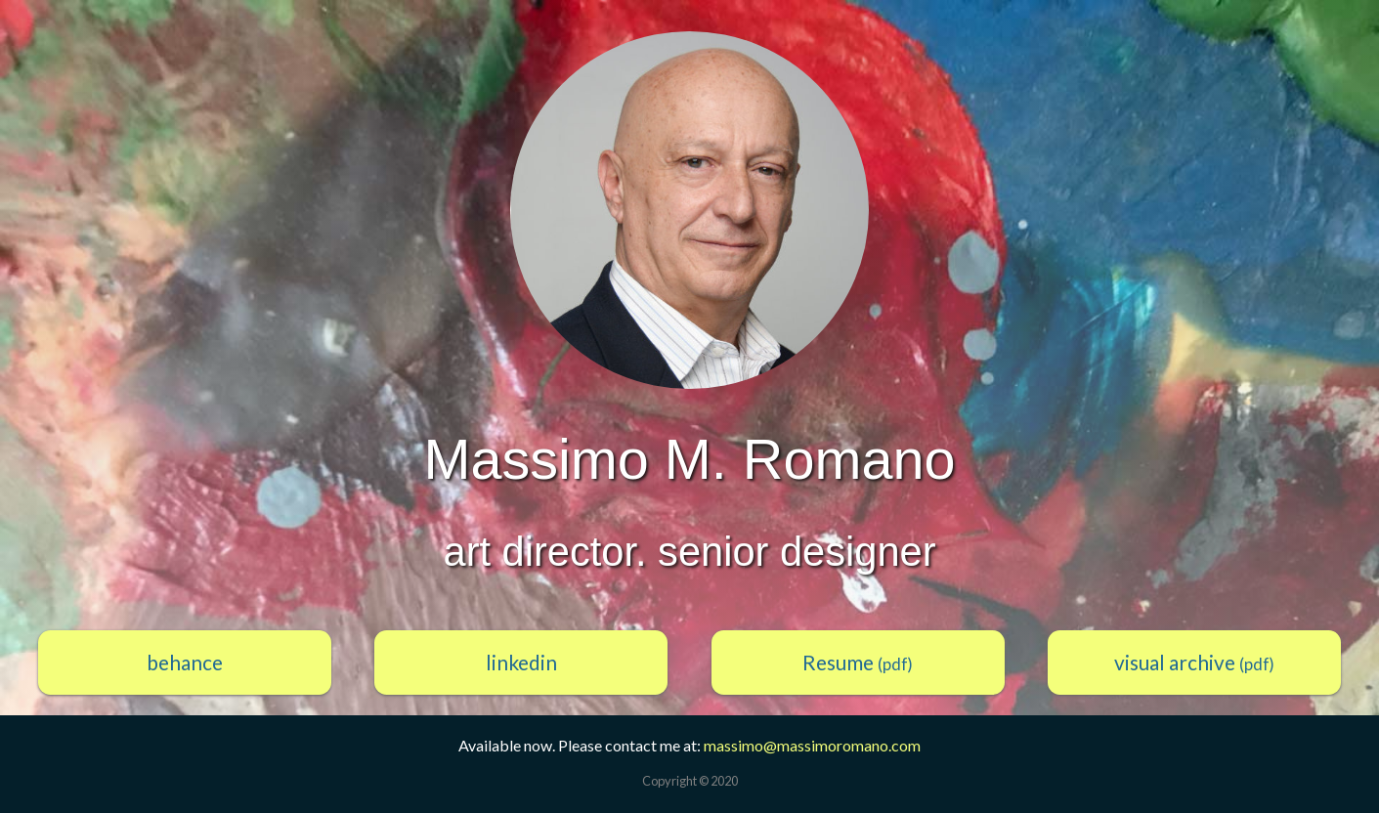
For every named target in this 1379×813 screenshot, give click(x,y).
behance (185, 662)
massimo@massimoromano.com (812, 745)
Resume (857, 662)
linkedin (521, 662)
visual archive (1194, 662)
